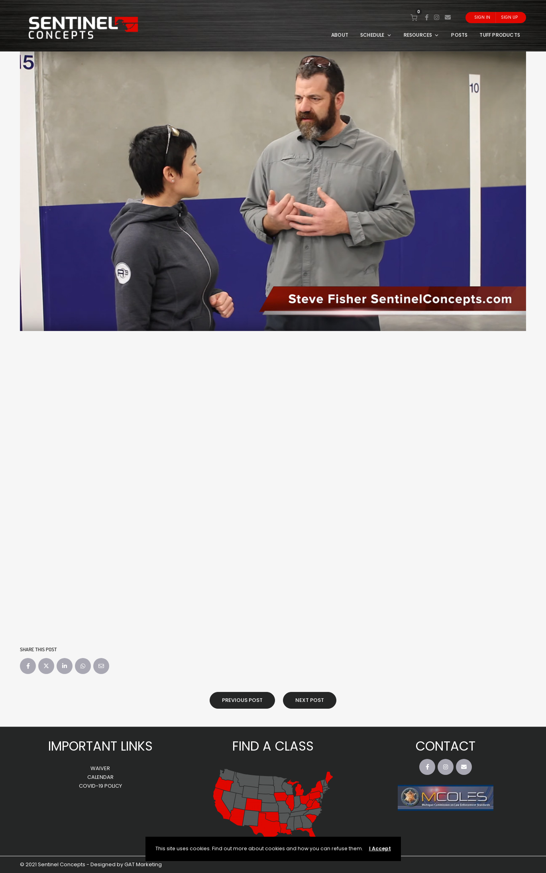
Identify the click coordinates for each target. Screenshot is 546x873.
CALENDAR (100, 777)
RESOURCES (422, 35)
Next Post (309, 700)
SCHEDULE (376, 35)
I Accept (380, 848)
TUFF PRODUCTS (499, 35)
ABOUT (339, 35)
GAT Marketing (143, 864)
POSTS (459, 35)
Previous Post (242, 700)
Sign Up (509, 17)
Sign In (482, 17)
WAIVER (100, 768)
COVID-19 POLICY (100, 786)
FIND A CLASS (273, 746)
